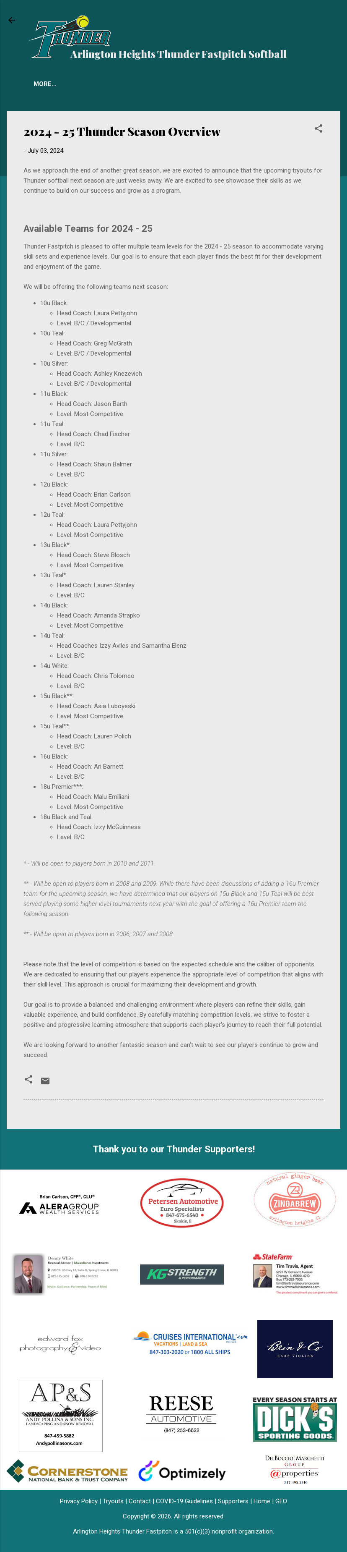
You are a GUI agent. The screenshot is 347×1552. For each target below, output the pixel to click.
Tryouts (86, 84)
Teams (45, 84)
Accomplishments (175, 84)
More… (234, 84)
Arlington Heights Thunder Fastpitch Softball (178, 53)
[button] (318, 129)
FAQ (122, 84)
